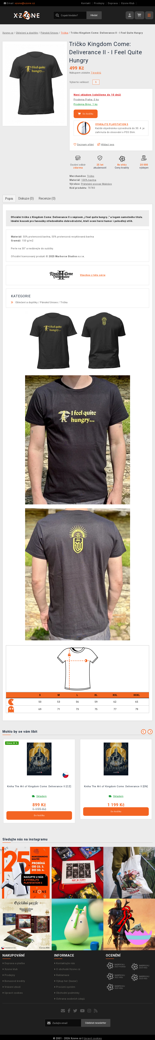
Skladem (41, 796)
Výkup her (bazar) (66, 981)
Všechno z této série (92, 275)
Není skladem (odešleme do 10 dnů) (97, 94)
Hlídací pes (105, 144)
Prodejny (99, 3)
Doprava (113, 3)
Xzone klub (10, 969)
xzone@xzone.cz (19, 3)
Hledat (94, 15)
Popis (9, 199)
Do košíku (85, 114)
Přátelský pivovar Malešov (96, 184)
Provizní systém (64, 987)
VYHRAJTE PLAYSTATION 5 (111, 124)
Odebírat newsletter (95, 1022)
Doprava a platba (13, 963)
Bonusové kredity (13, 981)
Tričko (90, 176)
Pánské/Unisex (49, 302)
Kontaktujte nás (64, 963)
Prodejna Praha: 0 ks (86, 99)
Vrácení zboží (11, 987)
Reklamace (61, 975)
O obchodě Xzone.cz (67, 969)
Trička (64, 302)
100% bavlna (88, 180)
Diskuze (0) (26, 198)
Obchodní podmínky (67, 993)
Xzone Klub (127, 3)
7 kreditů (96, 72)
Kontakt (86, 3)
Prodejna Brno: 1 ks (86, 104)
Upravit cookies (12, 993)
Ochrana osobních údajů (69, 998)
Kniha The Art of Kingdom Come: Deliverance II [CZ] (39, 786)
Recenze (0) (47, 198)
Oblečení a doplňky (26, 302)
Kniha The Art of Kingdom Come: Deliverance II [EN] (116, 786)
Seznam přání (84, 144)
